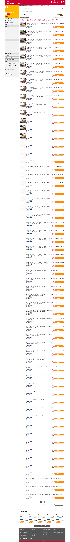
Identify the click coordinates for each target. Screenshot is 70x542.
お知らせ (6, 47)
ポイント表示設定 (33, 534)
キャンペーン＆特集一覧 (9, 22)
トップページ (21, 5)
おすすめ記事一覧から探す (9, 38)
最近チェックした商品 (24, 532)
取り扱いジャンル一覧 (23, 534)
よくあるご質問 (7, 49)
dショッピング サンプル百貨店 (10, 63)
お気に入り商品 (22, 531)
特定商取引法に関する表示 (9, 59)
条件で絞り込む (24, 17)
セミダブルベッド (42, 5)
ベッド (37, 5)
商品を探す (22, 529)
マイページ (32, 532)
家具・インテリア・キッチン (28, 5)
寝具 (34, 5)
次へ (59, 504)
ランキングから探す (8, 36)
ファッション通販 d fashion (9, 69)
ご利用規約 (7, 55)
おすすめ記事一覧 (33, 529)
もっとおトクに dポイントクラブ (10, 67)
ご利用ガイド (7, 41)
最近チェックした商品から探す (10, 32)
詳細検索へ (7, 16)
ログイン (8, 73)
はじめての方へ (7, 51)
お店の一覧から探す (8, 28)
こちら (31, 538)
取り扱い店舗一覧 (23, 535)
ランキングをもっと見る (42, 525)
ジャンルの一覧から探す (9, 30)
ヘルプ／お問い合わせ (8, 45)
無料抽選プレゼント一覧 (9, 24)
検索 (62, 8)
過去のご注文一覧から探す (9, 34)
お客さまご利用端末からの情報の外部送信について (58, 533)
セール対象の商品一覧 (8, 20)
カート (32, 531)
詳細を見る (59, 27)
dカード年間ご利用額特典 (9, 43)
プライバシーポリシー (8, 57)
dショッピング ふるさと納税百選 (10, 65)
